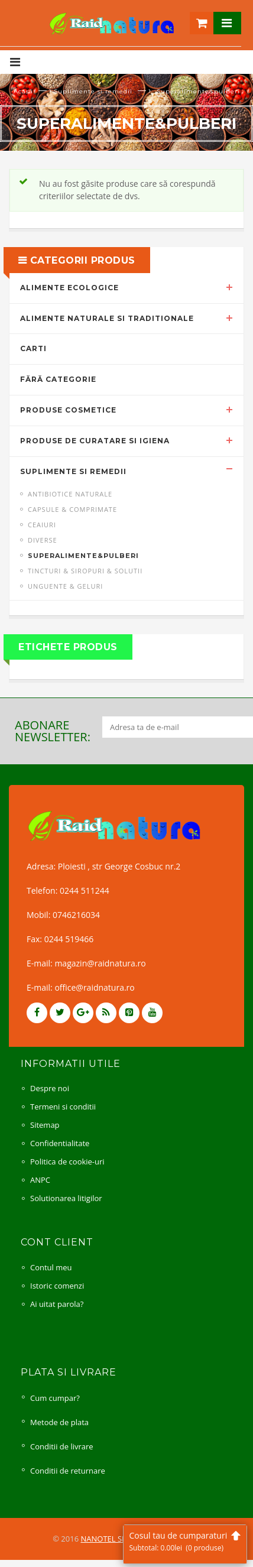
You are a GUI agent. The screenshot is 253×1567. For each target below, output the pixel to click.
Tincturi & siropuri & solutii (85, 570)
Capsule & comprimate (72, 509)
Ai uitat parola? (56, 1304)
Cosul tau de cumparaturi (185, 1541)
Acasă (23, 91)
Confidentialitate (59, 1143)
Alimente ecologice (69, 287)
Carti (33, 348)
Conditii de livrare (61, 1446)
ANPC (40, 1180)
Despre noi (49, 1088)
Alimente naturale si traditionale (107, 318)
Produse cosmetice (68, 409)
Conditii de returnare (67, 1470)
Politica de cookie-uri (67, 1161)
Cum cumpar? (55, 1398)
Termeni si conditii (63, 1106)
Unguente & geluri (65, 586)
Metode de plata (59, 1422)
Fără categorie (58, 379)
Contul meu (51, 1267)
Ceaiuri (42, 524)
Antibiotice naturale (70, 493)
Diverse (42, 540)
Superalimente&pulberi (83, 555)
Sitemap (45, 1125)
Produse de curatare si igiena (95, 440)
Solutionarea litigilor (66, 1198)
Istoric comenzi (57, 1285)
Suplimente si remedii (93, 91)
